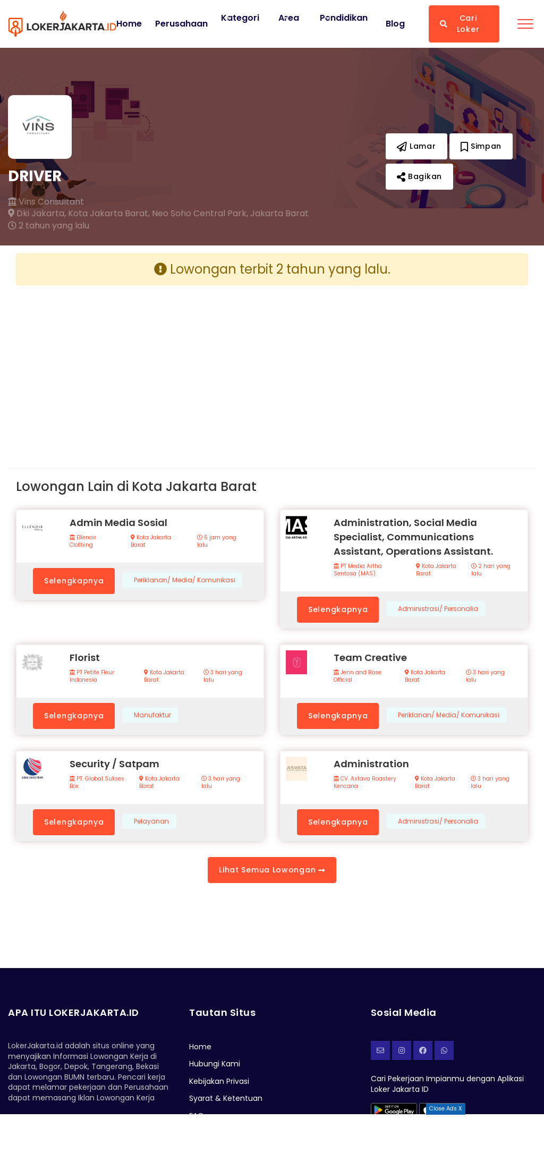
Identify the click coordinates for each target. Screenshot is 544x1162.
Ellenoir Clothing (83, 541)
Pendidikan (344, 18)
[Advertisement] (140, 368)
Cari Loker (459, 24)
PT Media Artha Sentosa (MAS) (358, 570)
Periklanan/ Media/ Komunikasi (184, 580)
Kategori (240, 18)
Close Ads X (445, 1109)
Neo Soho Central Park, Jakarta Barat (230, 213)
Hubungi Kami (214, 1063)
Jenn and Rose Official (357, 676)
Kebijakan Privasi (219, 1081)
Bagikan (419, 176)
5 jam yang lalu (216, 541)
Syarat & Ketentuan (225, 1098)
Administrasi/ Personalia (438, 609)
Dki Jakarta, (37, 213)
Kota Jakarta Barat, (109, 213)
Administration (371, 763)
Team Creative (370, 657)
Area (288, 18)
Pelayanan (151, 821)
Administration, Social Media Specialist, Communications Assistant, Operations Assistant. (413, 537)
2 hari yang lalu (491, 570)
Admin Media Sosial (118, 522)
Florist (85, 657)
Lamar (416, 146)
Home (129, 24)
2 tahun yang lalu (48, 226)
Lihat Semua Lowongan (272, 869)
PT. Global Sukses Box (97, 782)
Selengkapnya (74, 580)
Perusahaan (181, 24)
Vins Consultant (46, 202)
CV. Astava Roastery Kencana (365, 782)
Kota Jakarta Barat (151, 541)
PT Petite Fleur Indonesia (92, 676)
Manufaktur (152, 715)
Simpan (481, 146)
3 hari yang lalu (222, 676)
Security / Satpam (114, 763)
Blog (395, 24)
